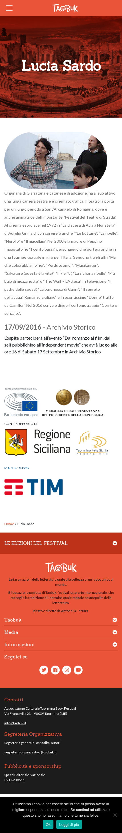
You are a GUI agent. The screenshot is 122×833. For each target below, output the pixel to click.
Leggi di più (69, 824)
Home (9, 524)
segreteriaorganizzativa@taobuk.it (30, 752)
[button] (115, 547)
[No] (115, 815)
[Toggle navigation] (11, 8)
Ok (48, 824)
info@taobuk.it (15, 723)
